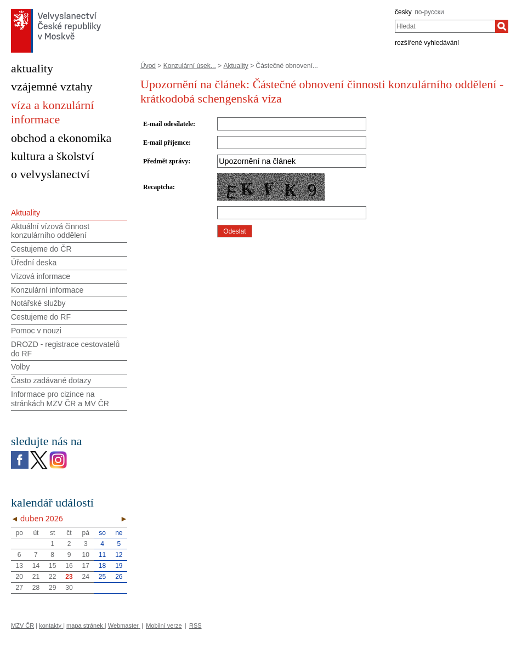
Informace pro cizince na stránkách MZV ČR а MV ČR (60, 399)
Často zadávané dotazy (51, 380)
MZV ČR (22, 625)
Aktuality (235, 66)
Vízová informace (40, 276)
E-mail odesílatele (168, 124)
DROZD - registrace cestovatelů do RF (65, 349)
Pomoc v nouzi (36, 330)
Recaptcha (158, 187)
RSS (195, 625)
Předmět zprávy (165, 161)
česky (403, 12)
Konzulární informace (47, 290)
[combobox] (445, 26)
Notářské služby (38, 303)
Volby (20, 366)
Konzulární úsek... (189, 66)
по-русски (429, 12)
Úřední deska (33, 262)
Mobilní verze (163, 625)
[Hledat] (501, 26)
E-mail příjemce (166, 142)
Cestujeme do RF (41, 316)
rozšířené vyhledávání (427, 42)
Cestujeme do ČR (41, 248)
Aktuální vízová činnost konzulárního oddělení (50, 231)
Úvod (148, 66)
